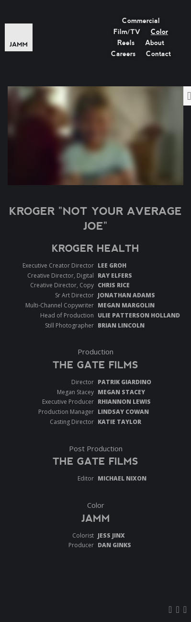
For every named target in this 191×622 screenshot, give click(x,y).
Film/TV (126, 31)
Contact (158, 54)
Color (159, 31)
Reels (126, 43)
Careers (123, 54)
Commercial (141, 20)
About (154, 43)
